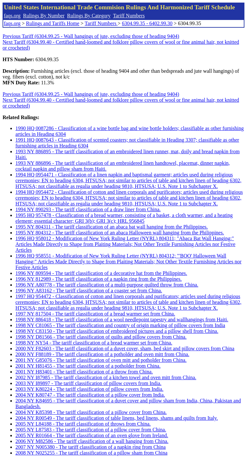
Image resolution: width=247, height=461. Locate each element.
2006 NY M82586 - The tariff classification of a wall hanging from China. (92, 441)
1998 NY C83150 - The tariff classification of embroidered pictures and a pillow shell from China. (116, 331)
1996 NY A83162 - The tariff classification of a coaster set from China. (88, 290)
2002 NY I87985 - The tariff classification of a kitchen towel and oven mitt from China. (105, 377)
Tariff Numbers (129, 15)
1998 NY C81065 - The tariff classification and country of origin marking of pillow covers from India (120, 325)
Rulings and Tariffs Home (52, 23)
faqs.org (12, 15)
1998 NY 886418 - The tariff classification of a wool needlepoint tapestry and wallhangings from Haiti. (121, 319)
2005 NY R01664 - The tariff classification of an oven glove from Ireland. (91, 435)
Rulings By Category (89, 15)
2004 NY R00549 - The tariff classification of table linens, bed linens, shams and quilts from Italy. (116, 418)
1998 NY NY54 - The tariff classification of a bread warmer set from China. (93, 342)
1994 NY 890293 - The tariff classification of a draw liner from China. (88, 209)
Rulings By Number (44, 15)
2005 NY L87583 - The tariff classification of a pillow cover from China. (90, 429)
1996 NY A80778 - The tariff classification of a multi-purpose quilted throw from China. (106, 284)
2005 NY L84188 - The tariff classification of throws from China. (83, 424)
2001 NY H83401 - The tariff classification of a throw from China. (84, 371)
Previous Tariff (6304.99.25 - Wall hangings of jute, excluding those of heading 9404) (91, 36)
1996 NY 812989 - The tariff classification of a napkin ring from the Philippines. (98, 279)
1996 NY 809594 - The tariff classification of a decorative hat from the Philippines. (101, 273)
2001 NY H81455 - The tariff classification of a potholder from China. (87, 366)
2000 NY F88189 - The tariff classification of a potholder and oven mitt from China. (102, 354)
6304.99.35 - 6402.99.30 (147, 23)
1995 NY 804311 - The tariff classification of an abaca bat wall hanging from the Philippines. (111, 227)
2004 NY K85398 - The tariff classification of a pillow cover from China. (91, 412)
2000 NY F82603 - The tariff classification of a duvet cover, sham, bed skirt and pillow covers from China (124, 348)
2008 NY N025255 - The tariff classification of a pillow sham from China (91, 453)
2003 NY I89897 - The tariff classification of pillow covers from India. (88, 383)
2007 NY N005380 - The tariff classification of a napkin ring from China (90, 447)
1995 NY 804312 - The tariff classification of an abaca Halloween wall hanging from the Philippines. (119, 232)
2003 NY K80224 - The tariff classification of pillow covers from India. (89, 389)
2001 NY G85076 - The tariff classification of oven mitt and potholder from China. (101, 360)
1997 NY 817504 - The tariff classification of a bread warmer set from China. (95, 313)
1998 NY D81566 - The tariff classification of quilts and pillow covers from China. (101, 337)
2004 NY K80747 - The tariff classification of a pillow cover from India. (90, 395)
